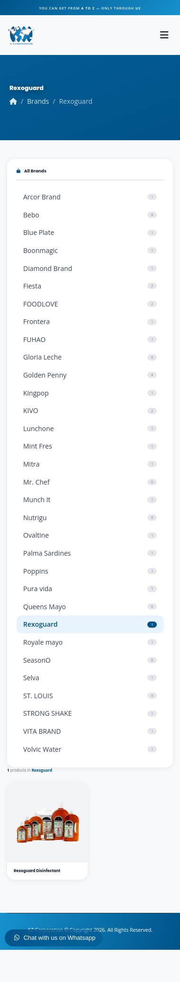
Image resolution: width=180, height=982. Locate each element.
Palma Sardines (90, 553)
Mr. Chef (90, 481)
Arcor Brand (90, 196)
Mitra (90, 463)
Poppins (90, 571)
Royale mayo (90, 642)
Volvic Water (90, 749)
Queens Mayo (90, 606)
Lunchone (90, 428)
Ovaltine (90, 535)
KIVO (90, 410)
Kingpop (90, 392)
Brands (38, 101)
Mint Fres (90, 445)
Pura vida (90, 588)
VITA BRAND (90, 731)
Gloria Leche (90, 356)
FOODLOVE (90, 303)
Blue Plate (90, 232)
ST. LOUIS (90, 695)
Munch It (90, 499)
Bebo (90, 214)
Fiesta (90, 285)
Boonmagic (90, 250)
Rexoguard (90, 624)
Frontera (90, 321)
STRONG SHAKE (90, 713)
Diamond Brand (90, 268)
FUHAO (90, 339)
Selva (90, 677)
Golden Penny (90, 374)
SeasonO (90, 660)
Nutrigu (90, 517)
